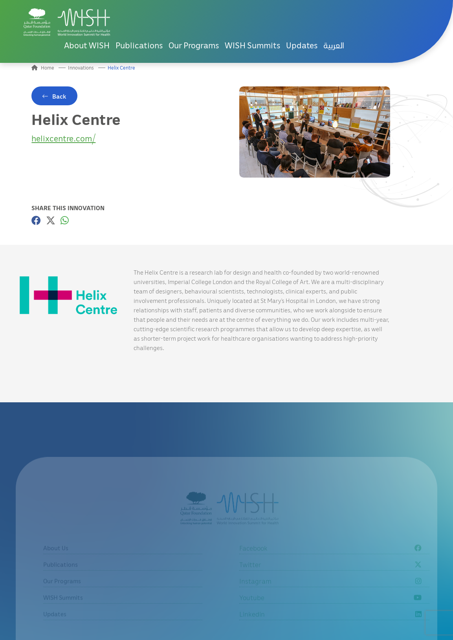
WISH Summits (252, 45)
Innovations (81, 68)
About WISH (87, 45)
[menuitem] (333, 45)
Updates (301, 45)
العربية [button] (333, 45)
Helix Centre (121, 68)
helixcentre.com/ (63, 138)
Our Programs (194, 45)
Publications (139, 45)
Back (59, 96)
